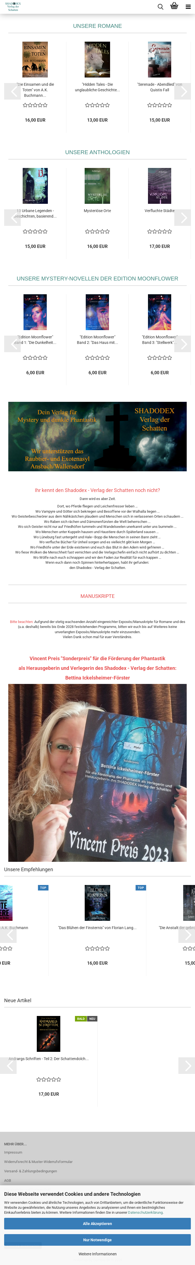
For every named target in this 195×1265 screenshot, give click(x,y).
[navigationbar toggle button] (188, 7)
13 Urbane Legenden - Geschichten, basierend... (35, 213)
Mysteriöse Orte (97, 210)
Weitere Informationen (98, 1254)
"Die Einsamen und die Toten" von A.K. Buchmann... (35, 90)
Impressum (13, 1152)
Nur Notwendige (97, 1240)
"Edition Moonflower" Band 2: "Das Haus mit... (97, 340)
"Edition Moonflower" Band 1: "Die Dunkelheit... (35, 340)
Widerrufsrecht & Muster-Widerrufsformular (38, 1162)
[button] (12, 91)
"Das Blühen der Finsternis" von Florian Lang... (97, 928)
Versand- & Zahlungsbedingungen (30, 1171)
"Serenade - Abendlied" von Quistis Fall (159, 87)
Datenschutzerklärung (145, 1212)
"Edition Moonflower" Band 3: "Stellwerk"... (160, 340)
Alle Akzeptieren (97, 1223)
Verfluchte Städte (160, 210)
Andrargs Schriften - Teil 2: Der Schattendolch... (49, 1059)
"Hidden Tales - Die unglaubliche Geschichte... (97, 87)
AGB (7, 1180)
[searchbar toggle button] (160, 7)
